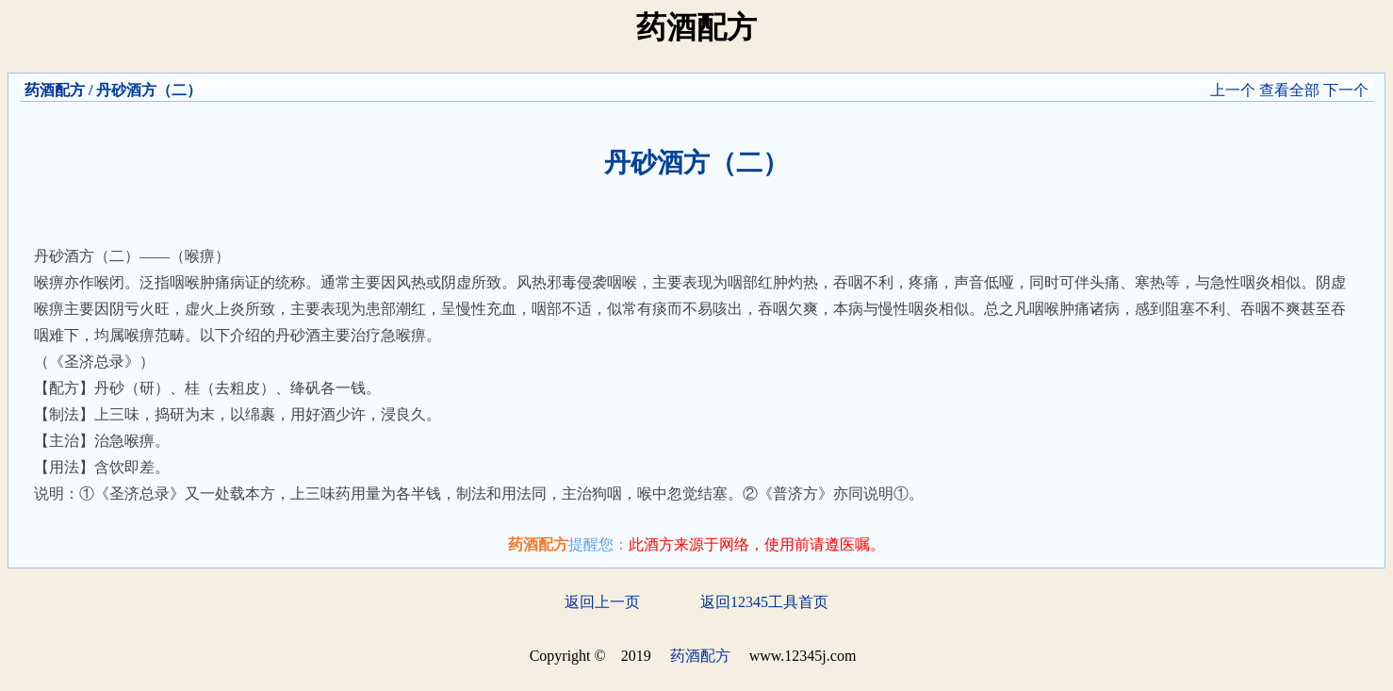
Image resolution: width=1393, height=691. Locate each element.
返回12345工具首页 (764, 602)
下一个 (1345, 90)
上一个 (1232, 90)
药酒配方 (55, 90)
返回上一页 (602, 602)
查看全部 (1289, 90)
